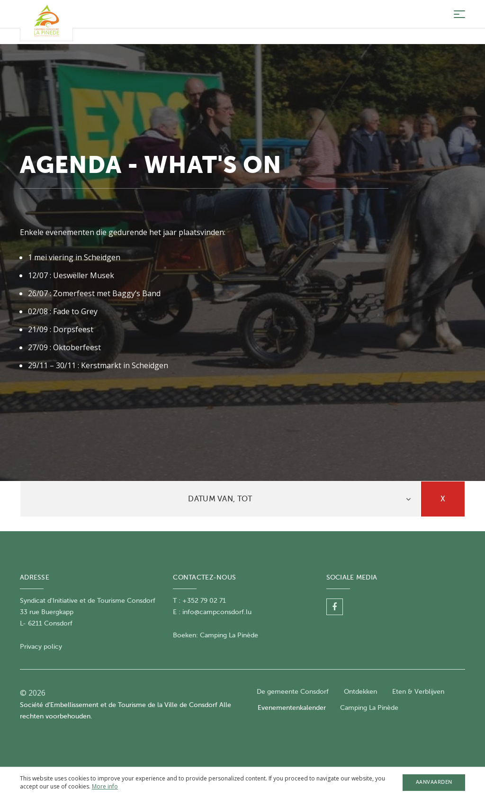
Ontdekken (360, 691)
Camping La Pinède (229, 635)
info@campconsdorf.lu (216, 612)
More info (105, 786)
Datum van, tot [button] (220, 499)
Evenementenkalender (292, 707)
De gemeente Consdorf (293, 691)
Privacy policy (41, 646)
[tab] (220, 499)
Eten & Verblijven (418, 691)
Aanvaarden (434, 782)
